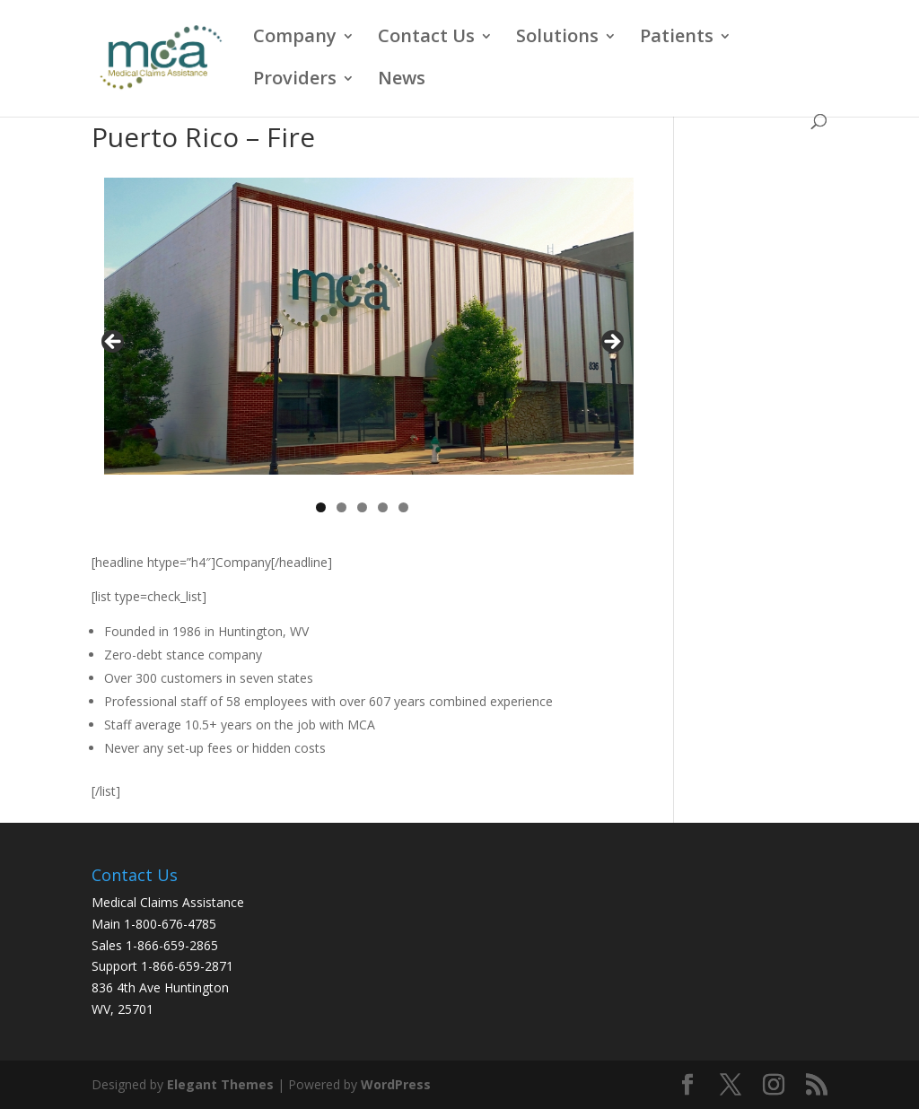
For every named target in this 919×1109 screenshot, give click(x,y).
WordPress (396, 1084)
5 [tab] (403, 507)
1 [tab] (321, 507)
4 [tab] (383, 507)
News (401, 81)
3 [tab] (362, 507)
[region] (362, 347)
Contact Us (426, 39)
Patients (676, 39)
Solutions (557, 39)
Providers (295, 81)
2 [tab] (341, 507)
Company (295, 39)
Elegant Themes (220, 1084)
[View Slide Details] (368, 326)
